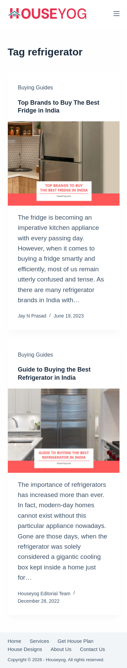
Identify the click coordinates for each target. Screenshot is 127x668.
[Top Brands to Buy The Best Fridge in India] (64, 163)
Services (39, 641)
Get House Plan (75, 641)
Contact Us (92, 649)
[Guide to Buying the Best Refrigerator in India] (64, 431)
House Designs (25, 649)
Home (14, 641)
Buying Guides (35, 87)
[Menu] (116, 14)
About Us (60, 649)
